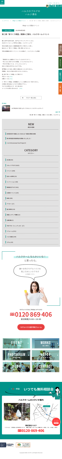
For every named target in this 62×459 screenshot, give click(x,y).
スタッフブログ (8, 30)
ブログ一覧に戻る (31, 98)
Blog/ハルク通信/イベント (19, 20)
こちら (11, 76)
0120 (33, 314)
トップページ (5, 20)
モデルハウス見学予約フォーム (31, 327)
